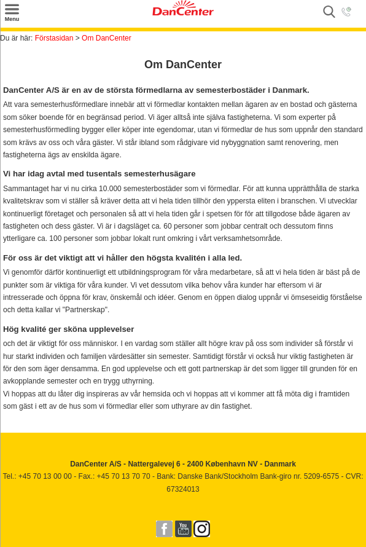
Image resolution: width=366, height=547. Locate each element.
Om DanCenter (106, 38)
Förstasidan (54, 38)
